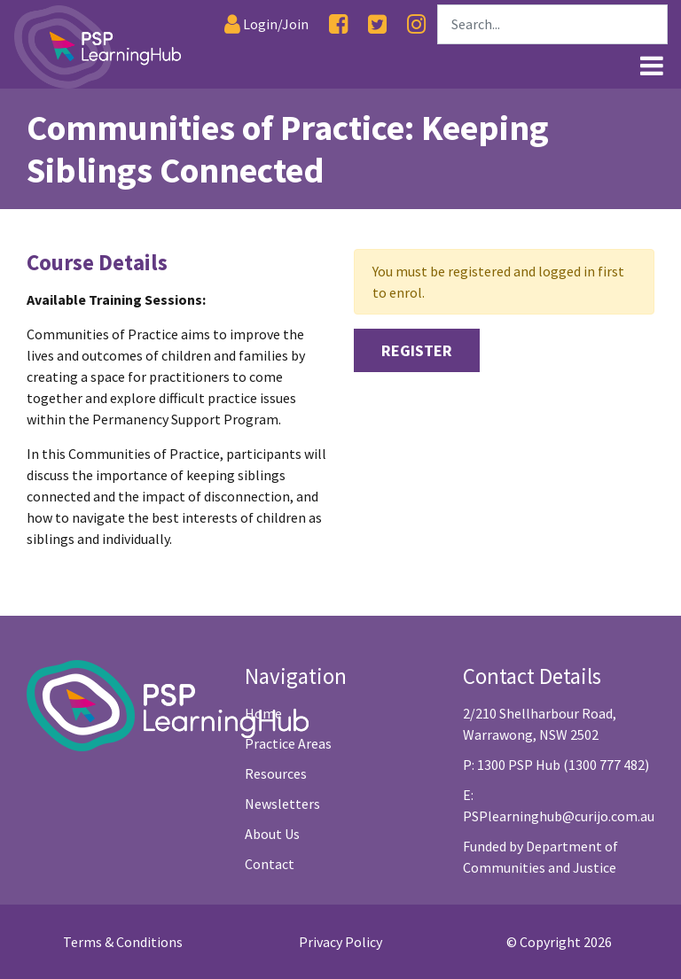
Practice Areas (288, 743)
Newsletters (282, 803)
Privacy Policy (340, 942)
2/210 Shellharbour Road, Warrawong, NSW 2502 (539, 723)
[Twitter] (377, 24)
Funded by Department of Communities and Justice (540, 856)
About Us (272, 834)
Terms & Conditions (123, 942)
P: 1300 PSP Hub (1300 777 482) (556, 764)
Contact (269, 864)
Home (263, 713)
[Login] (266, 24)
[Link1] (336, 64)
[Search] (552, 24)
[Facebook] (338, 24)
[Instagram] (416, 24)
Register (416, 350)
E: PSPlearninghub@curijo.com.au (558, 805)
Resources (276, 773)
